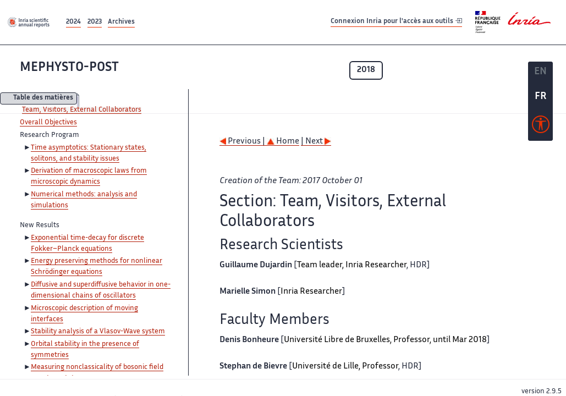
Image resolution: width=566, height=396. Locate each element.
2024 (73, 22)
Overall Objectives (48, 122)
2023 (94, 22)
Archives (121, 22)
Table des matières (43, 99)
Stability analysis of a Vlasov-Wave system (98, 331)
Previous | (243, 141)
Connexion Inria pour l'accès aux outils (396, 22)
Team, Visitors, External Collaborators (81, 110)
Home (283, 141)
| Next (316, 141)
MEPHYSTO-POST (69, 68)
